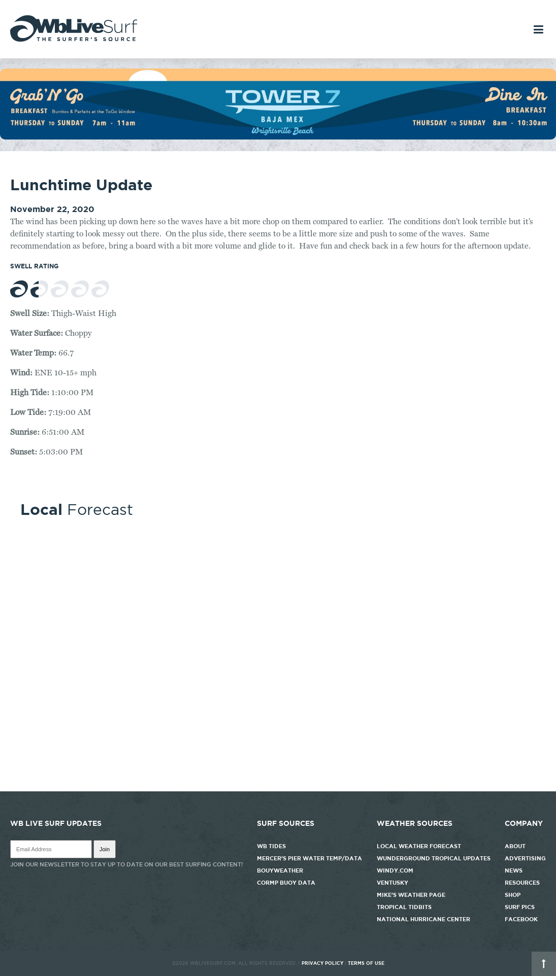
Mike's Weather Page (411, 895)
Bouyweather (280, 870)
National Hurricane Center (423, 919)
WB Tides (271, 846)
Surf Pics (520, 907)
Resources (522, 883)
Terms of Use (366, 963)
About (515, 846)
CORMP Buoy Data (286, 883)
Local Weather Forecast (419, 846)
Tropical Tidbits (404, 907)
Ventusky (392, 883)
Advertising (525, 858)
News (513, 870)
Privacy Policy (322, 963)
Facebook (521, 919)
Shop (512, 895)
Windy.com (395, 870)
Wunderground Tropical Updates (433, 858)
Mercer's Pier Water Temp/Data (309, 858)
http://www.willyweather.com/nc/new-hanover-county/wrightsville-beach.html (278, 786)
